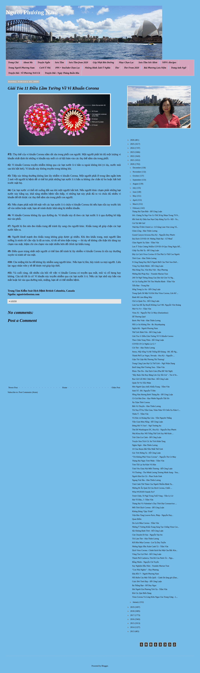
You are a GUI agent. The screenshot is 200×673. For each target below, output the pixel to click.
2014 (132, 627)
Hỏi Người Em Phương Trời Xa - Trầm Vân (149, 589)
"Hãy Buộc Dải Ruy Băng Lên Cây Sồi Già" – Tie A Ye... (155, 375)
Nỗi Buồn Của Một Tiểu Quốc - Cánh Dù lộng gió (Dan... (155, 578)
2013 (132, 631)
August (136, 184)
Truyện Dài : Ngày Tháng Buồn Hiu (62, 73)
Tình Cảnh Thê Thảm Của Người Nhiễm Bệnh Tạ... (152, 484)
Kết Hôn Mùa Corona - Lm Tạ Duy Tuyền (149, 542)
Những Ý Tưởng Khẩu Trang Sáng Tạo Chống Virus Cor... (155, 527)
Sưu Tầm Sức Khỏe (148, 62)
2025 (132, 144)
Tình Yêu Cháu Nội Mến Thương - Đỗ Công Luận (152, 469)
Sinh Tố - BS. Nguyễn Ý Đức (144, 391)
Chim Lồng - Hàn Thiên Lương (144, 231)
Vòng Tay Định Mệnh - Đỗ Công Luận (147, 266)
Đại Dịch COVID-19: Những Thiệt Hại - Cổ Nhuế (152, 239)
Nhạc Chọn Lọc (126, 62)
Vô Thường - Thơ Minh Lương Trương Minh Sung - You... (155, 472)
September (137, 180)
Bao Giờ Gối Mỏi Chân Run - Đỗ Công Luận (150, 379)
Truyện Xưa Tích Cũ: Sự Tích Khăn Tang (148, 441)
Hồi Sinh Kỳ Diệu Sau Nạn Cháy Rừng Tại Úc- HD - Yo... (155, 219)
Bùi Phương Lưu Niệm (155, 67)
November (137, 172)
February (136, 208)
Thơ (117, 67)
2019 (132, 607)
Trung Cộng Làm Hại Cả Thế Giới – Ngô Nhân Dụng (153, 363)
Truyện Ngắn (44, 62)
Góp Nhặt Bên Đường (103, 62)
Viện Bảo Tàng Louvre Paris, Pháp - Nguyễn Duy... (152, 515)
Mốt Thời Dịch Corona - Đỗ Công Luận (148, 507)
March (135, 204)
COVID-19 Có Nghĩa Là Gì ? (144, 344)
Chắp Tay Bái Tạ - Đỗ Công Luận (145, 250)
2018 (132, 611)
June (135, 192)
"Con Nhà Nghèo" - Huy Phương (145, 570)
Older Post (116, 388)
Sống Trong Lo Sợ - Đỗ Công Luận (146, 289)
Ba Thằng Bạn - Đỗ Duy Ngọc (144, 585)
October (136, 176)
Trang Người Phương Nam (21, 67)
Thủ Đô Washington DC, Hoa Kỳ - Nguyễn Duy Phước (154, 430)
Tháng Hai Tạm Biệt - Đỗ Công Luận (147, 211)
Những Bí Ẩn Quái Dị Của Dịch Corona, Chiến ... (152, 488)
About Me (28, 62)
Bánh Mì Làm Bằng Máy (142, 297)
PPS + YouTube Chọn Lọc (67, 67)
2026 (132, 140)
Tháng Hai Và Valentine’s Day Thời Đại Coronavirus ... (154, 504)
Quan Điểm (136, 519)
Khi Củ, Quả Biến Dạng (141, 593)
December (137, 168)
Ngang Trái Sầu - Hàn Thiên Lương (146, 480)
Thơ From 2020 (131, 67)
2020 (132, 164)
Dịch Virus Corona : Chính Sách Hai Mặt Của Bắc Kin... (154, 550)
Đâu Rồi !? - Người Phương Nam (145, 574)
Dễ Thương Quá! (139, 317)
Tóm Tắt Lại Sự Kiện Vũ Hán (144, 465)
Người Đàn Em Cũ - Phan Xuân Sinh (147, 476)
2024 (132, 148)
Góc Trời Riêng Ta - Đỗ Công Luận (146, 453)
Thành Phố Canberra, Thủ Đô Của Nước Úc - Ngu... (153, 558)
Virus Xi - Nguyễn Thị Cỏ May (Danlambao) (150, 313)
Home (64, 388)
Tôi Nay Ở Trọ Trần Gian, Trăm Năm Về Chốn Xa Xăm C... (156, 410)
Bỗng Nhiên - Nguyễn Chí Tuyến (145, 562)
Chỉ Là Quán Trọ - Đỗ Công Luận (145, 301)
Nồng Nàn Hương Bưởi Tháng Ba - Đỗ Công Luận (152, 394)
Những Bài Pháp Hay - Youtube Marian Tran (150, 274)
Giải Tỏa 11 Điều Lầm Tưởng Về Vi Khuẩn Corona (152, 336)
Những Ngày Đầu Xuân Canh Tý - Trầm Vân (150, 546)
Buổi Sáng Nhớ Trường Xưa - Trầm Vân (148, 367)
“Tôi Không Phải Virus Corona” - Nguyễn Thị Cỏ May (154, 457)
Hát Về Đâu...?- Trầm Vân (142, 500)
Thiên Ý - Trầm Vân (140, 414)
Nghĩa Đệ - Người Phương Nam (145, 328)
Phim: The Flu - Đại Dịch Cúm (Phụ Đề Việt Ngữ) (152, 371)
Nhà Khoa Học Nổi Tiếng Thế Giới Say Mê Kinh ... (153, 433)
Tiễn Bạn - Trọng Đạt (140, 285)
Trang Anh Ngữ (178, 67)
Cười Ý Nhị (45, 67)
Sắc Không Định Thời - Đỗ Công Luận (147, 531)
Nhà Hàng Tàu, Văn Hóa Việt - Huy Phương (150, 270)
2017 (132, 615)
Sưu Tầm (59, 62)
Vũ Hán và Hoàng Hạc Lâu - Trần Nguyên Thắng (152, 418)
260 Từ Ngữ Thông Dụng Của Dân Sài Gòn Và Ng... (153, 278)
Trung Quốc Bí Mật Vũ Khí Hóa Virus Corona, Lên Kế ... (155, 293)
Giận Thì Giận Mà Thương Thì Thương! (148, 359)
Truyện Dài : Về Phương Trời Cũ (24, 73)
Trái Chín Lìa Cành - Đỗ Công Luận (146, 437)
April (135, 200)
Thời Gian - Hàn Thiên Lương (144, 258)
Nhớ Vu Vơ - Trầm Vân (141, 309)
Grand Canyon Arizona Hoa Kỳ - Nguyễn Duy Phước (153, 235)
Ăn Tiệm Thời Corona (141, 402)
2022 (132, 156)
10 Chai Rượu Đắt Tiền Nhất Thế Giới (147, 449)
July (134, 188)
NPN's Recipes (169, 62)
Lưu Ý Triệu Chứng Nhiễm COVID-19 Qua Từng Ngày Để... (156, 247)
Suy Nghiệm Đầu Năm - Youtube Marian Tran (150, 566)
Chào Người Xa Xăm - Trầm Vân (145, 243)
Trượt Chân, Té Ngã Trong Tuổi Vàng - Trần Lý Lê (152, 496)
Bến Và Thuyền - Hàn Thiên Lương (146, 406)
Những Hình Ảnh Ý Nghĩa (97, 67)
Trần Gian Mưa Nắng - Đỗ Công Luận (147, 422)
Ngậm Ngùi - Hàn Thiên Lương (145, 445)
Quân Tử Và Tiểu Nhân (141, 383)
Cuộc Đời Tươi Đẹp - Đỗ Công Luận (147, 581)
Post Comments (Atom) (28, 392)
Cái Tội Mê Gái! (138, 223)
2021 (132, 160)
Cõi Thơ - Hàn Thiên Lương (143, 348)
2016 (132, 619)
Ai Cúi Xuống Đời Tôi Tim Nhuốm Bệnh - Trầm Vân (153, 281)
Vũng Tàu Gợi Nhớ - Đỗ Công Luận (146, 554)
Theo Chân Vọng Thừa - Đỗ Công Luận (148, 340)
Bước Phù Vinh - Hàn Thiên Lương (146, 320)
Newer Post (13, 388)
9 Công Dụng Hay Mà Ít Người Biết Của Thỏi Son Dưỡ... (155, 262)
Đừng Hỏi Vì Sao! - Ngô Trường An (146, 426)
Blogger (105, 666)
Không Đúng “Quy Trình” (142, 511)
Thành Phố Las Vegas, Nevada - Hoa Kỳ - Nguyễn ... (153, 356)
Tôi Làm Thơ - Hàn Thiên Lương (145, 539)
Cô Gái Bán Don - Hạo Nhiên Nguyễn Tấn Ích (150, 398)
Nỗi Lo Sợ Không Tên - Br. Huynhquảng (148, 324)
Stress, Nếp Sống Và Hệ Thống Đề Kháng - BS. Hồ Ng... (155, 352)
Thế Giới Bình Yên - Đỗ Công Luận (146, 332)
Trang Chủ (13, 62)
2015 (132, 623)
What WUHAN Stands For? (143, 492)
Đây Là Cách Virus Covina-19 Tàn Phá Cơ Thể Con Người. (156, 254)
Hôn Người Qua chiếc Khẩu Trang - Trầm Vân (150, 387)
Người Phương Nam (32, 12)
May (135, 196)
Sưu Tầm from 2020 (78, 62)
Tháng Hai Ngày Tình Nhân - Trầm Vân (148, 461)
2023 (132, 152)
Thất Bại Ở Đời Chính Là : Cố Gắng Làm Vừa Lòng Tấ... (155, 227)
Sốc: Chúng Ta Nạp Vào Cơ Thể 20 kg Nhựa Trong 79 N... (155, 215)
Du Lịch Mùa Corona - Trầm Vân (145, 523)
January (136, 602)
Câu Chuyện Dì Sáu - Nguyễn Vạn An (147, 535)
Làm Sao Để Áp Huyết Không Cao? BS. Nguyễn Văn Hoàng (156, 305)
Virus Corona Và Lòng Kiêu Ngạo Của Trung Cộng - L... (155, 597)
